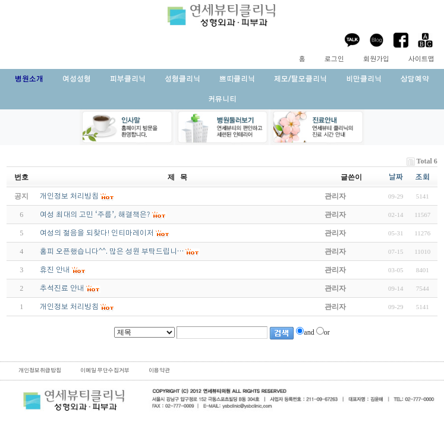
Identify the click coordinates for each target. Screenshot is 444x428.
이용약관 (159, 370)
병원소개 (29, 79)
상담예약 (415, 79)
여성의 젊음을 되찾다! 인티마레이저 (97, 233)
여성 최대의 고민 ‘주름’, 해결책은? (95, 214)
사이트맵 (421, 59)
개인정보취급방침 (39, 370)
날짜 (396, 177)
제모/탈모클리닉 (300, 79)
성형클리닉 (182, 79)
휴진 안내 (55, 269)
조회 (422, 177)
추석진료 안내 (62, 288)
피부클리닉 (128, 79)
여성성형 (76, 79)
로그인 (334, 59)
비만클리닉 (364, 79)
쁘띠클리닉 (237, 79)
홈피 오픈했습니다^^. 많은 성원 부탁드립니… (112, 251)
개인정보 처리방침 (69, 306)
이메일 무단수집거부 (105, 370)
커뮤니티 (222, 99)
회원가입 (376, 59)
